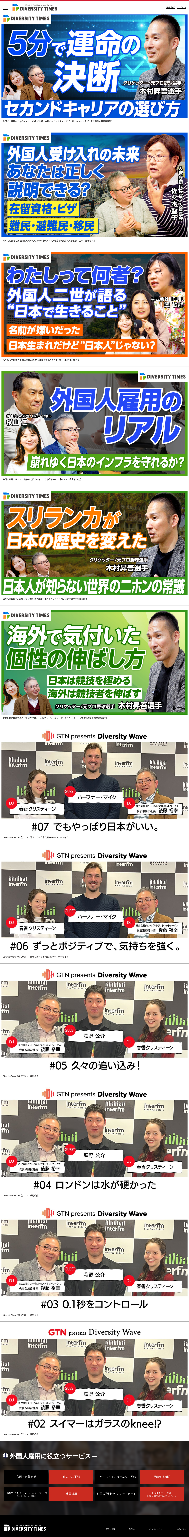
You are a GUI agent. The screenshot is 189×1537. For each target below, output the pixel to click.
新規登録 (170, 8)
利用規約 (131, 1530)
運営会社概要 (113, 1530)
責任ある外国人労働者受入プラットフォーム (162, 1495)
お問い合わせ (179, 1530)
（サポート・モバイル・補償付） (26, 1495)
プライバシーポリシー (154, 1530)
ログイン (181, 8)
